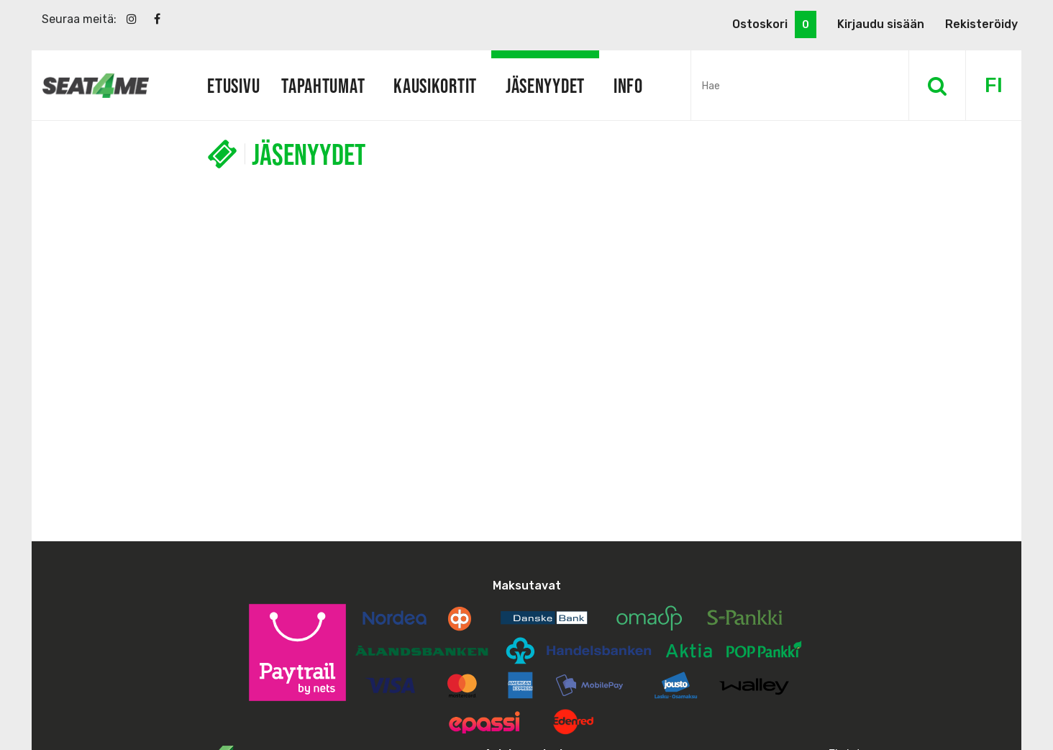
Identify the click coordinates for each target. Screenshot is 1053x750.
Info (628, 85)
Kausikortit (435, 85)
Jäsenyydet (545, 85)
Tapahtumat (323, 85)
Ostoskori (774, 24)
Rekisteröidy (981, 24)
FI (994, 85)
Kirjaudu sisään (880, 24)
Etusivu (233, 85)
